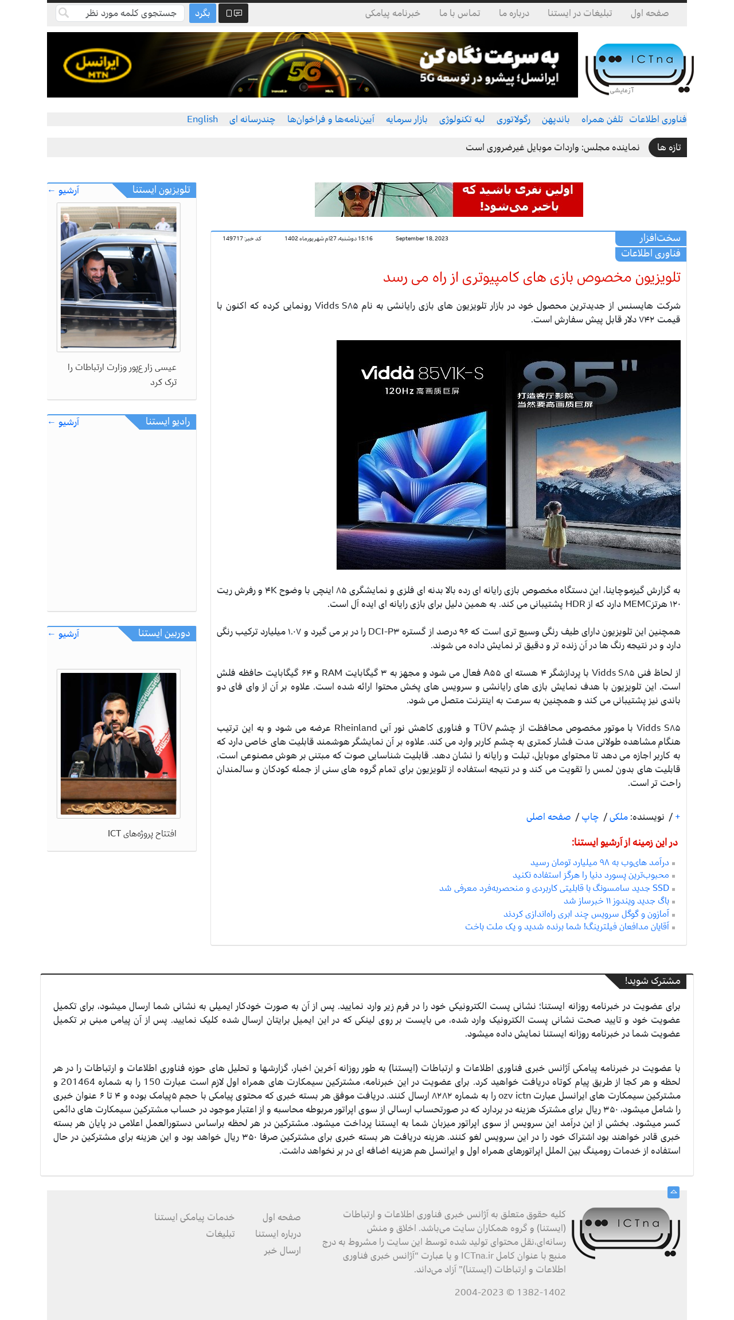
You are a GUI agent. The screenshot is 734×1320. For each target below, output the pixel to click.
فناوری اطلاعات (658, 119)
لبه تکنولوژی (462, 119)
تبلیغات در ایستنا (580, 13)
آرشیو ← (63, 191)
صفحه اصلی (548, 816)
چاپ (589, 816)
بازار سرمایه (407, 119)
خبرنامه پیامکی (393, 13)
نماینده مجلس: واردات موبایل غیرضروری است (553, 147)
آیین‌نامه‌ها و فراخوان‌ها (330, 119)
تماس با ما (460, 13)
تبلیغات (220, 1233)
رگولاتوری (513, 119)
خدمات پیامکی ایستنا (194, 1217)
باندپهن (556, 119)
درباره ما (514, 13)
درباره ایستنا (278, 1233)
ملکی (617, 816)
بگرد (202, 13)
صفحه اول (650, 13)
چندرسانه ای (252, 119)
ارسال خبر (282, 1250)
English (202, 119)
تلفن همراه (602, 119)
